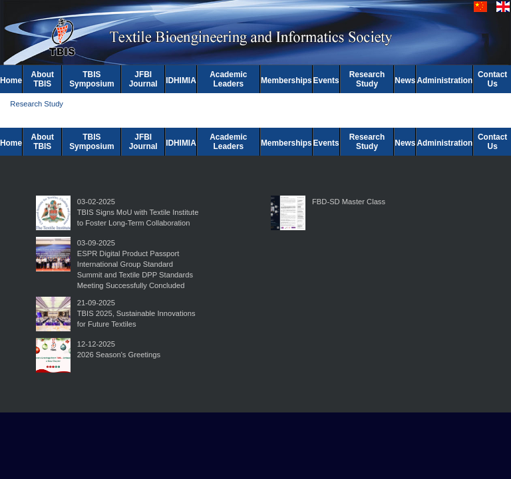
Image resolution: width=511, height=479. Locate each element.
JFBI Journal (143, 79)
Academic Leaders (228, 79)
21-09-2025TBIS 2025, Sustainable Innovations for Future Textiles (136, 313)
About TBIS (42, 79)
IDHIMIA (181, 80)
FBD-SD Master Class (348, 202)
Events (326, 80)
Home (11, 80)
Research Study (367, 79)
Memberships (286, 80)
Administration (444, 80)
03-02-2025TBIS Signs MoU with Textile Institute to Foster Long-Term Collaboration (138, 212)
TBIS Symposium (91, 79)
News (405, 80)
